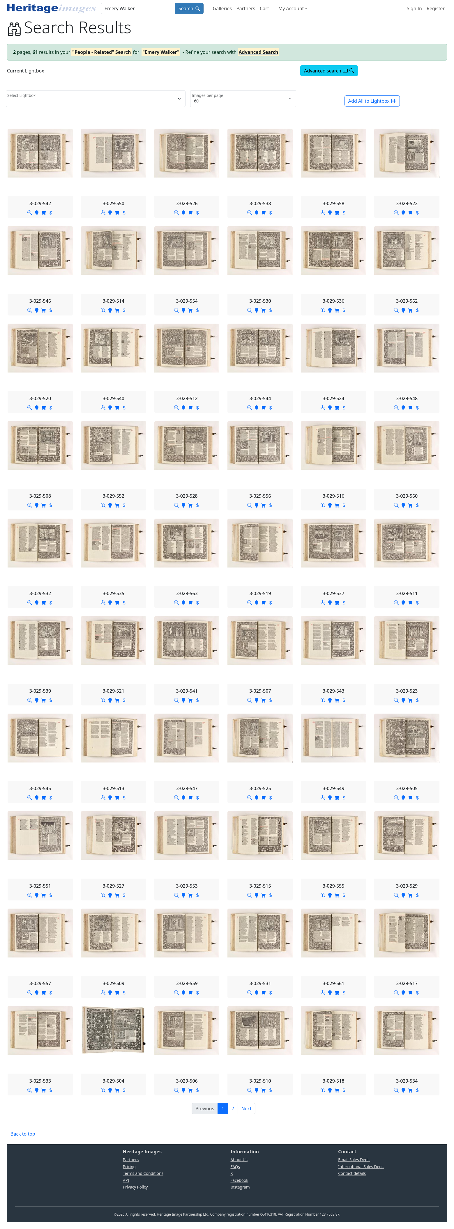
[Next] (246, 1108)
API (126, 1180)
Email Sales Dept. (354, 1159)
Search (189, 8)
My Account (291, 8)
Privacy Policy (135, 1187)
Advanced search (329, 71)
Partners (245, 8)
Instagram (240, 1187)
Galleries (222, 8)
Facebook (239, 1180)
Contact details (352, 1173)
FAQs (235, 1166)
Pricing (129, 1166)
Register (436, 8)
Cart (264, 8)
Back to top (22, 1134)
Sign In (414, 8)
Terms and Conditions (143, 1173)
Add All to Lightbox (372, 101)
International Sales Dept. (361, 1166)
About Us (239, 1159)
